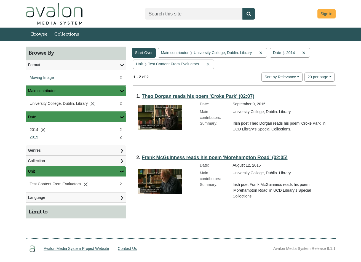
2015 (34, 137)
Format (34, 65)
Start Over (144, 52)
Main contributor (42, 91)
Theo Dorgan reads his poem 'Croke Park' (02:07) (198, 96)
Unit (31, 171)
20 (317, 76)
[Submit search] (248, 14)
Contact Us (127, 248)
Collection (36, 161)
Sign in (326, 14)
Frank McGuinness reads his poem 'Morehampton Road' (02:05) (215, 157)
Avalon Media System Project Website (76, 248)
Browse (39, 34)
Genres (34, 150)
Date (32, 117)
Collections (66, 34)
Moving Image (42, 77)
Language (36, 197)
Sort (280, 77)
